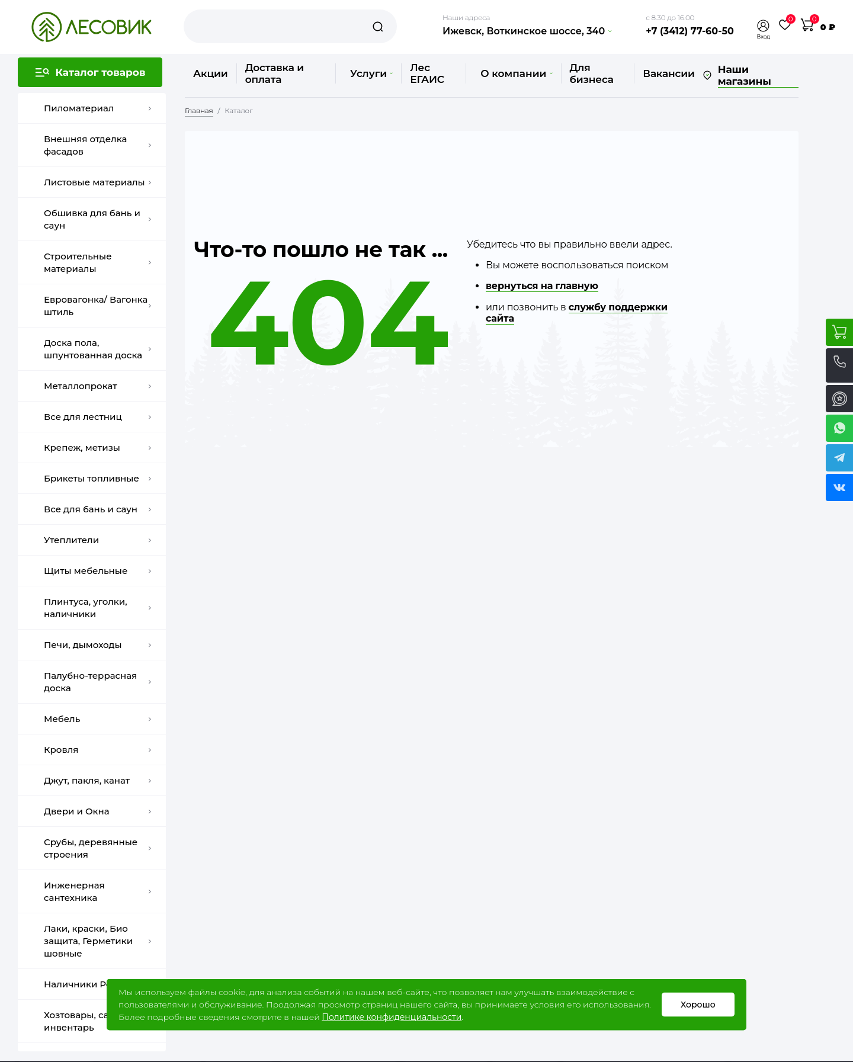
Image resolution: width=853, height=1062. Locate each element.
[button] (763, 26)
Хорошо (698, 1004)
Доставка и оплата (274, 73)
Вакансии (668, 73)
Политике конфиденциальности (391, 1017)
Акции (210, 73)
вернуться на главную (542, 285)
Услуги (371, 73)
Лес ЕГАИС (427, 73)
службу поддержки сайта (577, 312)
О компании (516, 73)
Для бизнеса (592, 73)
